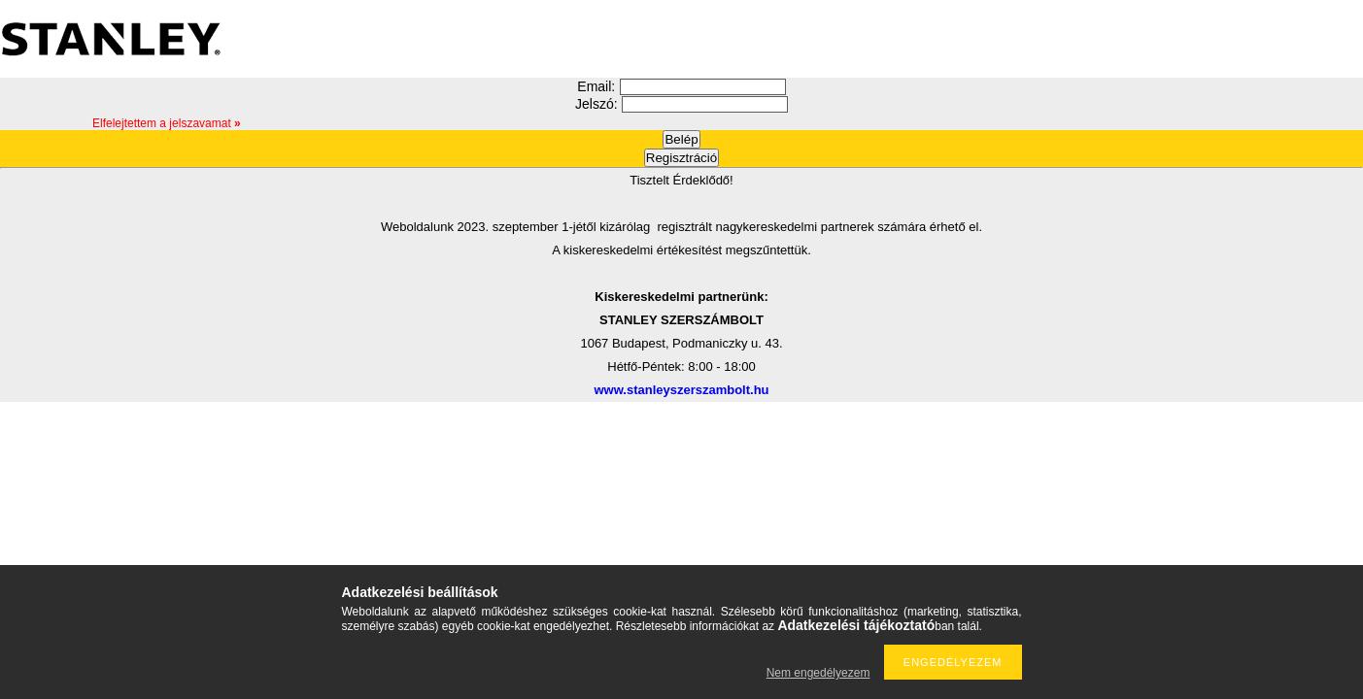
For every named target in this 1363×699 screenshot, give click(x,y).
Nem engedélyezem (818, 673)
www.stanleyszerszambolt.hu (681, 390)
